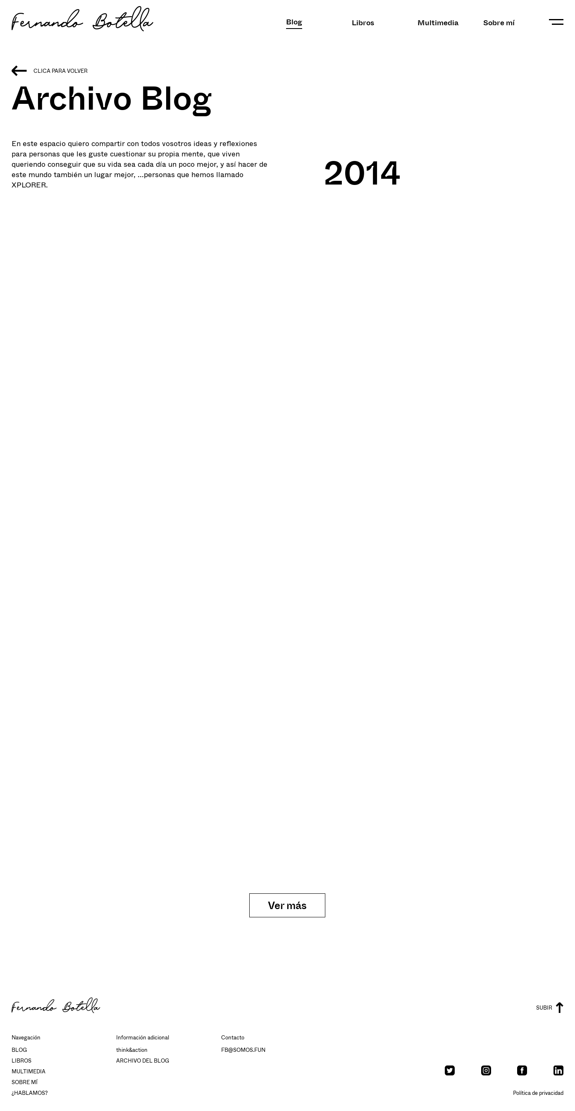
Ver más (287, 905)
